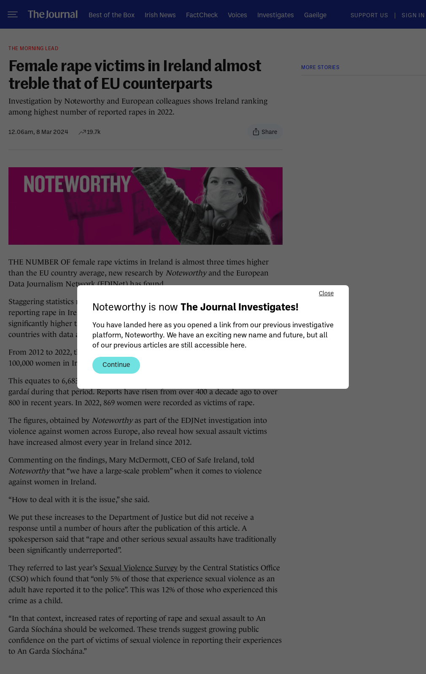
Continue (116, 364)
